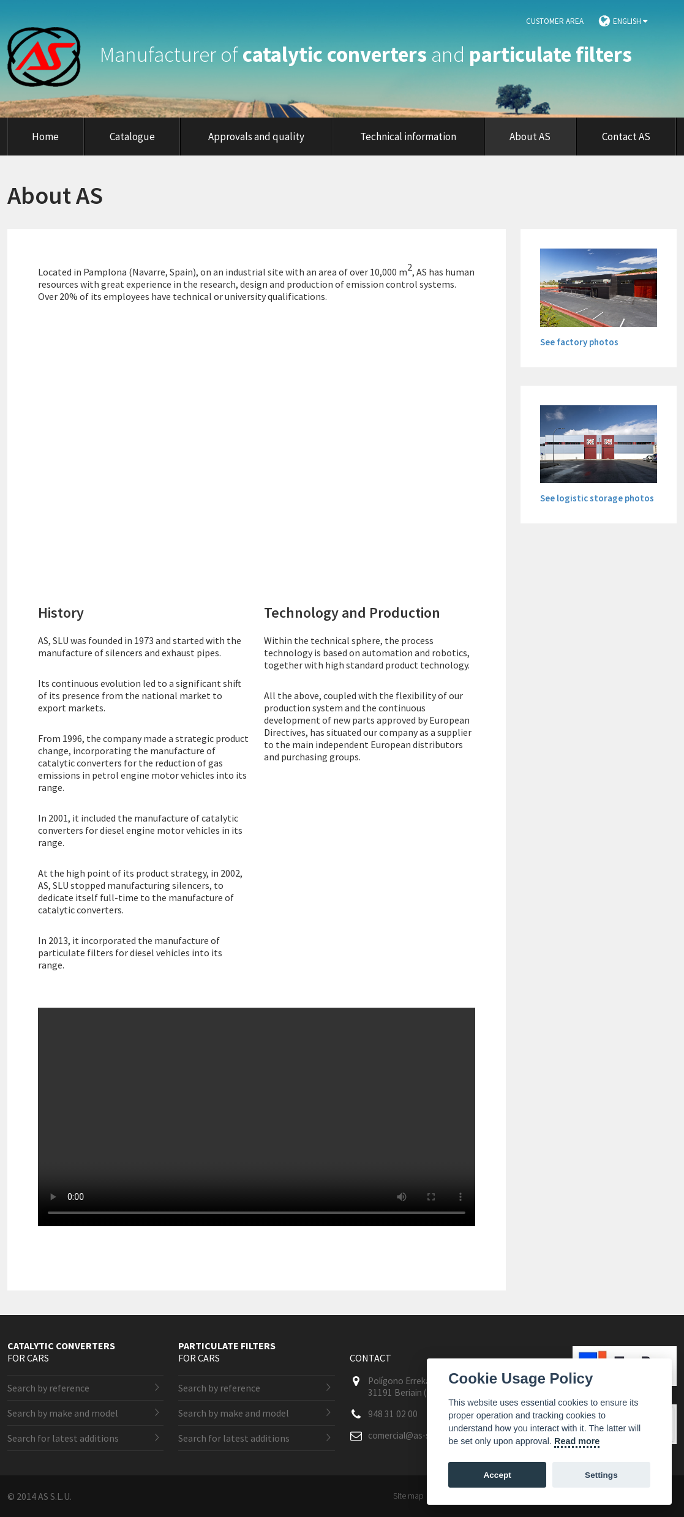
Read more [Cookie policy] (576, 1441)
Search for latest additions (63, 1438)
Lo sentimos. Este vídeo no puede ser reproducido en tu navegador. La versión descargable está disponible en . (256, 1117)
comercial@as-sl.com (409, 1435)
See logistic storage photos (597, 498)
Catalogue (132, 136)
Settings (601, 1475)
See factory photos (579, 342)
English (630, 21)
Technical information (408, 136)
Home (45, 136)
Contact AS (626, 136)
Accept (497, 1475)
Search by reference (48, 1388)
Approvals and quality (256, 136)
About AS (530, 136)
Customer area (555, 21)
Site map (408, 1495)
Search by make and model (62, 1413)
